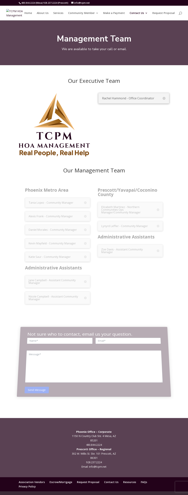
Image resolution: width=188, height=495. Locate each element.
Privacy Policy (27, 486)
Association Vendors (32, 482)
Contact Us (137, 13)
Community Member (81, 13)
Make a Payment (114, 13)
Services (58, 13)
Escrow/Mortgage (61, 482)
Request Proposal (163, 13)
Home (28, 13)
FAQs (144, 482)
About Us (42, 13)
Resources (129, 482)
